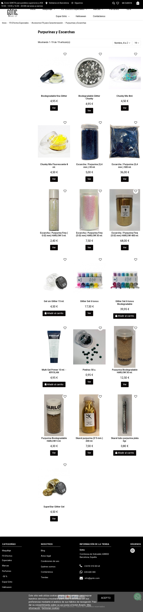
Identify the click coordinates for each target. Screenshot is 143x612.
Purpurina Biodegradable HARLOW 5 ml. (54, 439)
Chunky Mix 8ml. (124, 96)
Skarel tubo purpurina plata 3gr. (125, 439)
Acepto (106, 597)
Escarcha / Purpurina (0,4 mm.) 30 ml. (89, 165)
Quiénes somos (48, 566)
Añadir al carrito (54, 313)
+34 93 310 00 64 (92, 566)
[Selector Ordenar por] (122, 43)
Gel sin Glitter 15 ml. (54, 301)
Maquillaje (6, 550)
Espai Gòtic (7, 582)
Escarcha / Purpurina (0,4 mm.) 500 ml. (125, 165)
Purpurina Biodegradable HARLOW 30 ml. (124, 371)
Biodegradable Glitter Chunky (89, 97)
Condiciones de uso (50, 561)
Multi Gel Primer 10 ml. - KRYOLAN (54, 371)
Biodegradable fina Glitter (54, 96)
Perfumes (6, 571)
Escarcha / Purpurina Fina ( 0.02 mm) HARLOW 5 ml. (54, 234)
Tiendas (44, 577)
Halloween (7, 587)
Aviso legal (46, 556)
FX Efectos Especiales (7, 558)
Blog (43, 550)
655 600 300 (90, 572)
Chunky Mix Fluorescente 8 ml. (54, 165)
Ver (54, 108)
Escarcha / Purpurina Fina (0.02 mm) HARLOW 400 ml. (125, 234)
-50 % (4, 576)
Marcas (5, 565)
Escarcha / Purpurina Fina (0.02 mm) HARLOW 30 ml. (89, 234)
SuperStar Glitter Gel (54, 506)
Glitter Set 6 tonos (89, 301)
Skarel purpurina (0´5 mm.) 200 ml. (89, 439)
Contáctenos (47, 572)
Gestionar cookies (50, 608)
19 (136, 43)
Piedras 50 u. (89, 369)
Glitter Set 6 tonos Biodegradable (124, 302)
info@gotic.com (92, 578)
